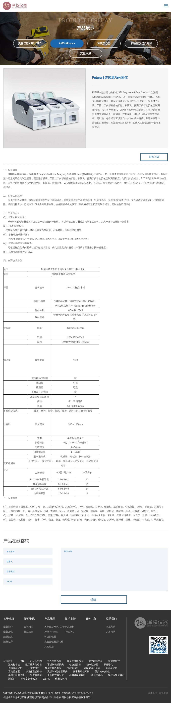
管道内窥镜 (36, 675)
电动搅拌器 (75, 665)
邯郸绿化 (108, 665)
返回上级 (151, 157)
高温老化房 (111, 668)
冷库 (22, 661)
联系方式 (110, 627)
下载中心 (69, 632)
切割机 (46, 679)
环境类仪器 (50, 637)
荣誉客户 (8, 642)
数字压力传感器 (33, 665)
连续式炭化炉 (15, 668)
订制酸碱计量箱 (92, 668)
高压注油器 (97, 675)
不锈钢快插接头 (55, 665)
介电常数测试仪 (29, 679)
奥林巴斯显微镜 (16, 675)
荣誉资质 (8, 637)
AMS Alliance (51, 632)
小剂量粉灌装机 (77, 675)
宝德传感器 (14, 672)
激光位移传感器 (75, 661)
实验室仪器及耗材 (53, 642)
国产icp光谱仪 (102, 672)
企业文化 (8, 632)
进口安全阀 (36, 661)
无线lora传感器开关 (57, 672)
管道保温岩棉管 (33, 672)
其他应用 (49, 647)
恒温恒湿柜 (72, 668)
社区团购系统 (54, 661)
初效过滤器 (92, 665)
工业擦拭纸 (33, 668)
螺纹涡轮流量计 (116, 675)
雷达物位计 (114, 661)
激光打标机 (14, 665)
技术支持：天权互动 (157, 693)
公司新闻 (28, 627)
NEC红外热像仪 (53, 668)
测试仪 (11, 679)
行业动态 (28, 632)
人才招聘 (110, 632)
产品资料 (69, 627)
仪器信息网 (61, 679)
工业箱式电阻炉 (55, 675)
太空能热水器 (96, 661)
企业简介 (8, 627)
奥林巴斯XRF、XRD (54, 627)
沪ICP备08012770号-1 (83, 693)
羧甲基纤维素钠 (81, 672)
